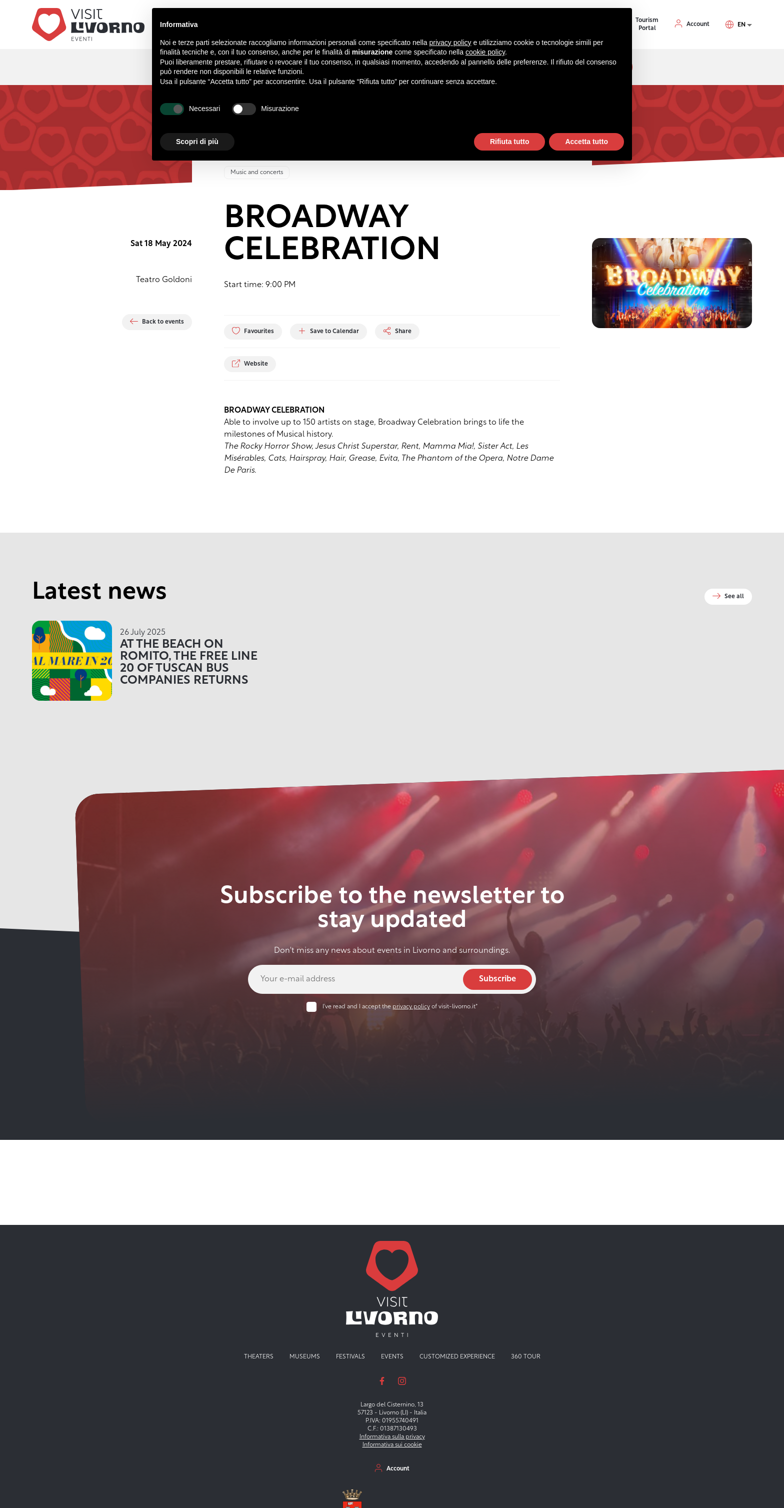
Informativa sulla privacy (392, 1437)
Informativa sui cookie (392, 1445)
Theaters (259, 1357)
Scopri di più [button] (197, 142)
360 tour (525, 1357)
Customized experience (457, 1357)
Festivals (350, 1357)
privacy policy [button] (451, 43)
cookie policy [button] (485, 52)
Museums (305, 1357)
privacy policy (411, 1007)
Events (392, 1357)
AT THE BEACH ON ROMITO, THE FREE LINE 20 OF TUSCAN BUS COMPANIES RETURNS (189, 663)
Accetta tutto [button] (586, 142)
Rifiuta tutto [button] (510, 142)
